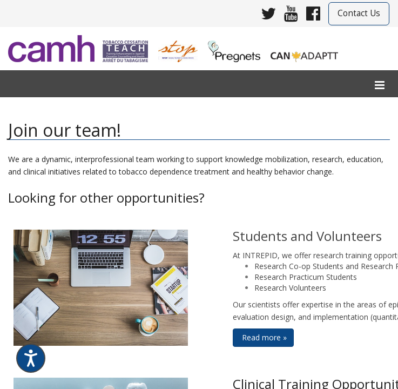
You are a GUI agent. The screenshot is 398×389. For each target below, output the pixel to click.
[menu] (379, 86)
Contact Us (359, 13)
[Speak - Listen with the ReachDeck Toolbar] (30, 358)
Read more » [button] (263, 337)
